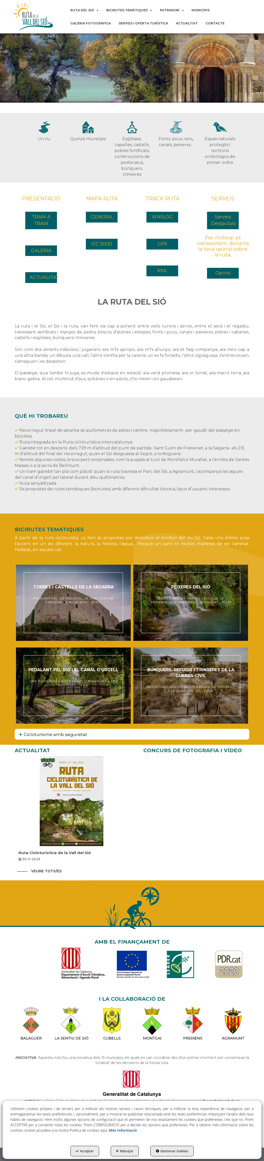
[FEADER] (132, 967)
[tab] (132, 734)
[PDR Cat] (229, 967)
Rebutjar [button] (124, 1151)
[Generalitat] (83, 967)
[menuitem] (84, 10)
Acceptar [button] (85, 1151)
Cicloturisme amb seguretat (53, 734)
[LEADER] (180, 967)
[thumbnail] (73, 603)
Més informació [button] (123, 1130)
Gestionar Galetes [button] (172, 1151)
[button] (33, 17)
